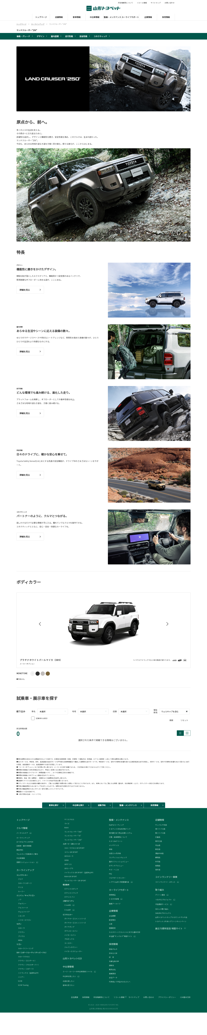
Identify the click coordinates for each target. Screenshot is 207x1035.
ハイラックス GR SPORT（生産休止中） (78, 872)
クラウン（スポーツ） (25, 969)
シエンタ (20, 916)
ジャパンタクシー (70, 947)
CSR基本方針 (185, 997)
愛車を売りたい (68, 985)
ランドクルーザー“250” (26, 30)
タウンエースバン (70, 931)
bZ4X (19, 981)
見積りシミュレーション (25, 862)
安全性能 (83, 36)
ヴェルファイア (23, 912)
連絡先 (111, 965)
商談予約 (19, 850)
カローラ (20, 928)
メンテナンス (114, 845)
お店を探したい (68, 981)
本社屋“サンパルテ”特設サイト (120, 936)
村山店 (157, 845)
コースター (67, 943)
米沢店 (157, 861)
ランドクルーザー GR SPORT (74, 880)
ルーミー (20, 891)
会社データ (113, 977)
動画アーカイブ (114, 903)
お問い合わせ (169, 3)
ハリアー (20, 977)
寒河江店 (158, 841)
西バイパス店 (160, 833)
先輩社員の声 (114, 961)
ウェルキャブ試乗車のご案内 (27, 854)
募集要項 (112, 973)
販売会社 (112, 969)
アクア (19, 879)
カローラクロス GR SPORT (73, 848)
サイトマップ (156, 3)
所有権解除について (125, 3)
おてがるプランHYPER (24, 842)
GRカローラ (68, 856)
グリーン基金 (160, 895)
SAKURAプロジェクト (163, 913)
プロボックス (68, 939)
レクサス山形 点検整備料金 (119, 882)
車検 (110, 849)
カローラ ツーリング (24, 948)
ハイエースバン (69, 935)
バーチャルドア (22, 833)
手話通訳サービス (161, 904)
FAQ (110, 873)
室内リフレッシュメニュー (119, 861)
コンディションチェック (118, 857)
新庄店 (157, 849)
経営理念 (112, 920)
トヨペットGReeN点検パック (120, 829)
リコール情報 (142, 3)
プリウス (20, 936)
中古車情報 (20, 858)
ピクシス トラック (70, 893)
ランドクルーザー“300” (72, 831)
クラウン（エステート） (26, 960)
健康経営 (112, 928)
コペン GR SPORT (70, 852)
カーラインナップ (23, 838)
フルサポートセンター (117, 878)
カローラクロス (23, 956)
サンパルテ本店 (161, 825)
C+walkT (67, 910)
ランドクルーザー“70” (72, 835)
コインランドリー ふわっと (165, 882)
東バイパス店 (160, 829)
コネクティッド (100, 36)
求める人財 (113, 953)
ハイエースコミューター (72, 951)
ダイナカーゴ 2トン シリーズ (74, 922)
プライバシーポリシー (167, 997)
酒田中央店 (159, 853)
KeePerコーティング (116, 825)
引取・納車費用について (118, 837)
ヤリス (19, 887)
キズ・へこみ (114, 869)
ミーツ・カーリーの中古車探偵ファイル (77, 971)
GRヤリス (67, 864)
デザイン (40, 36)
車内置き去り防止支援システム (120, 833)
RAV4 (65, 827)
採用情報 (85, 997)
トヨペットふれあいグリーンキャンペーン (170, 921)
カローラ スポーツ (24, 883)
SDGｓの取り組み (161, 909)
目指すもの (113, 949)
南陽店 (157, 865)
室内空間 (55, 36)
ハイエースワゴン (23, 920)
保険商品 (112, 895)
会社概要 (112, 916)
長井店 (157, 869)
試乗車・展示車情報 (23, 846)
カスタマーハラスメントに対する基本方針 (124, 932)
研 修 (111, 957)
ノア (18, 899)
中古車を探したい (69, 976)
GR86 (66, 860)
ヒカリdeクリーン (115, 841)
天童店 (157, 837)
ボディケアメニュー (116, 865)
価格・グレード (23, 36)
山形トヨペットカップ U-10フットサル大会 (171, 917)
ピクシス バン (69, 897)
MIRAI (19, 940)
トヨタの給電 (114, 899)
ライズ (66, 823)
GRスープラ (68, 868)
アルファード (22, 907)
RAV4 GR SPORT (70, 876)
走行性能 (69, 36)
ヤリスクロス (68, 819)
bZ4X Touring (22, 985)
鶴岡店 (157, 857)
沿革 (110, 924)
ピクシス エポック (70, 889)
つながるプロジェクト (163, 899)
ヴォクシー (21, 903)
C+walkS (67, 905)
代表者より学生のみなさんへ (119, 981)
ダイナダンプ (68, 927)
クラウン (20, 932)
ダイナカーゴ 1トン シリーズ (74, 918)
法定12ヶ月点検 (115, 853)
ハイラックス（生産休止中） (28, 973)
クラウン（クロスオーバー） (28, 964)
